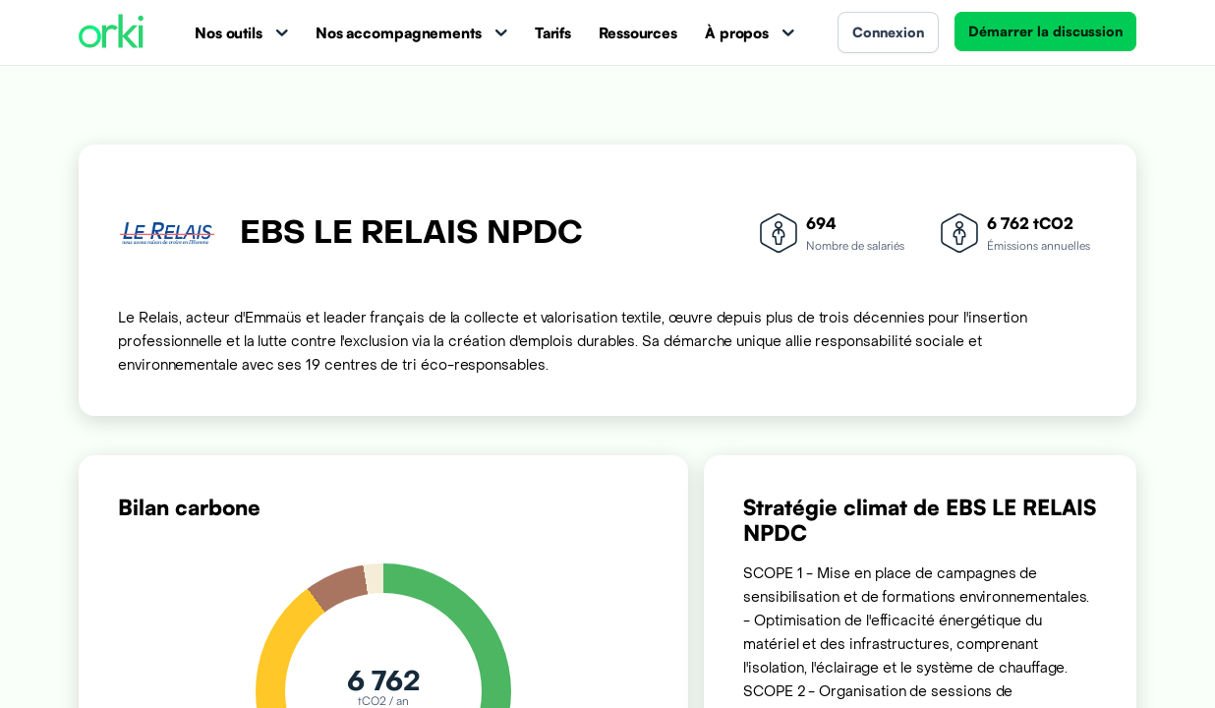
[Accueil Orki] (111, 33)
